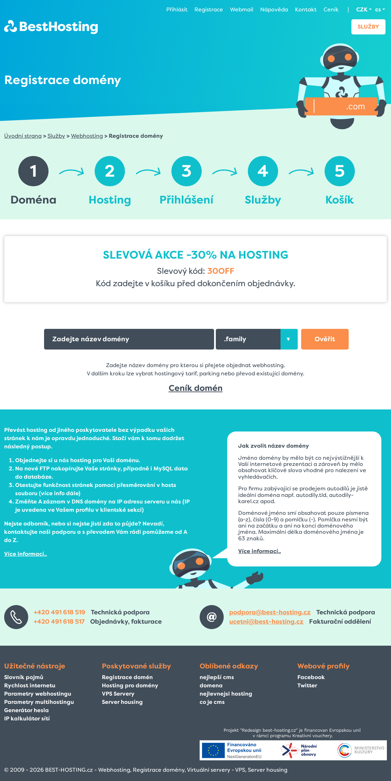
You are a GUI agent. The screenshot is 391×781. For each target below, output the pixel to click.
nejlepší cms (217, 677)
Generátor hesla (26, 710)
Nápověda (274, 9)
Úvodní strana (23, 136)
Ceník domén (196, 388)
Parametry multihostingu (39, 702)
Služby (368, 26)
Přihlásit (177, 9)
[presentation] (289, 339)
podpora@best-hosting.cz (270, 612)
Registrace (208, 9)
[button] (325, 339)
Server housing (122, 702)
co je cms (212, 702)
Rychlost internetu (29, 685)
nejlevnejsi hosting (226, 693)
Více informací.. (25, 554)
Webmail (241, 9)
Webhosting (87, 136)
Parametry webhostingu (37, 693)
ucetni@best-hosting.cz (266, 621)
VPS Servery (118, 693)
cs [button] (378, 9)
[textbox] (256, 339)
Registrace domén (127, 677)
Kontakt (306, 9)
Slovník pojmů (23, 677)
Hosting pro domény (130, 685)
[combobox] (256, 339)
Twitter (307, 685)
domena (211, 685)
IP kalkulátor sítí (27, 718)
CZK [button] (362, 9)
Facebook (311, 677)
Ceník (331, 9)
